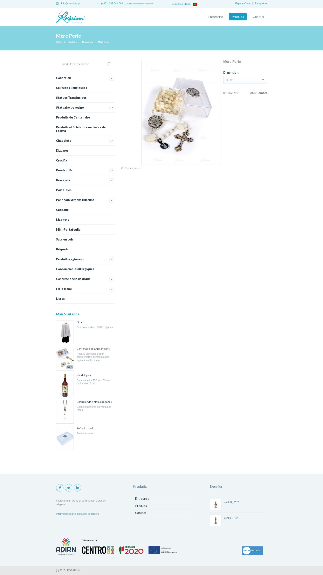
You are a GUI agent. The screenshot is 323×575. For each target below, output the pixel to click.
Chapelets (87, 42)
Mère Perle (103, 42)
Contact (258, 17)
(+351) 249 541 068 (110, 3)
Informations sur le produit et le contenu (77, 513)
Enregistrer (261, 3)
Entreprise (215, 17)
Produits (238, 17)
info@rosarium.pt (68, 3)
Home (59, 42)
